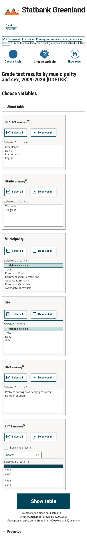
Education (28, 39)
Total (33, 269)
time (8, 426)
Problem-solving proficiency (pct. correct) (33, 392)
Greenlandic (33, 147)
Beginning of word (20, 447)
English (33, 158)
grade (9, 181)
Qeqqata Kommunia (33, 280)
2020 (33, 481)
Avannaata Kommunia (33, 288)
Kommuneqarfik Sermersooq (33, 277)
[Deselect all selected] (43, 133)
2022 (33, 474)
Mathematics (33, 154)
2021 (33, 477)
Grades (6, 43)
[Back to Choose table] (13, 56)
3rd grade (33, 210)
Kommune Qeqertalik (33, 284)
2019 (33, 485)
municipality (14, 239)
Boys (33, 337)
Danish (33, 151)
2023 (33, 470)
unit (8, 367)
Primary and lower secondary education (59, 39)
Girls (33, 340)
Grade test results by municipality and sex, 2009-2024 (49, 43)
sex (7, 302)
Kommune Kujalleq (33, 273)
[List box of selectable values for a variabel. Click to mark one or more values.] (33, 156)
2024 (33, 466)
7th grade (33, 206)
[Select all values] (15, 133)
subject (10, 122)
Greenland (14, 39)
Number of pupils (33, 396)
